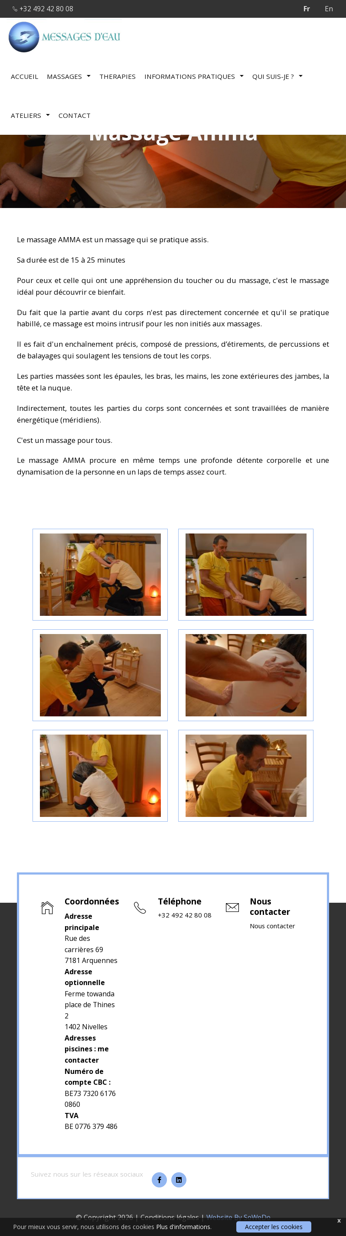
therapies (117, 76)
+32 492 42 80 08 (43, 8)
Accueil (24, 76)
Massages (69, 76)
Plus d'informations (183, 1227)
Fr (307, 8)
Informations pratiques (194, 76)
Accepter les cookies (274, 1227)
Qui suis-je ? (277, 76)
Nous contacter (274, 926)
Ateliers (30, 115)
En (329, 8)
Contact (75, 115)
